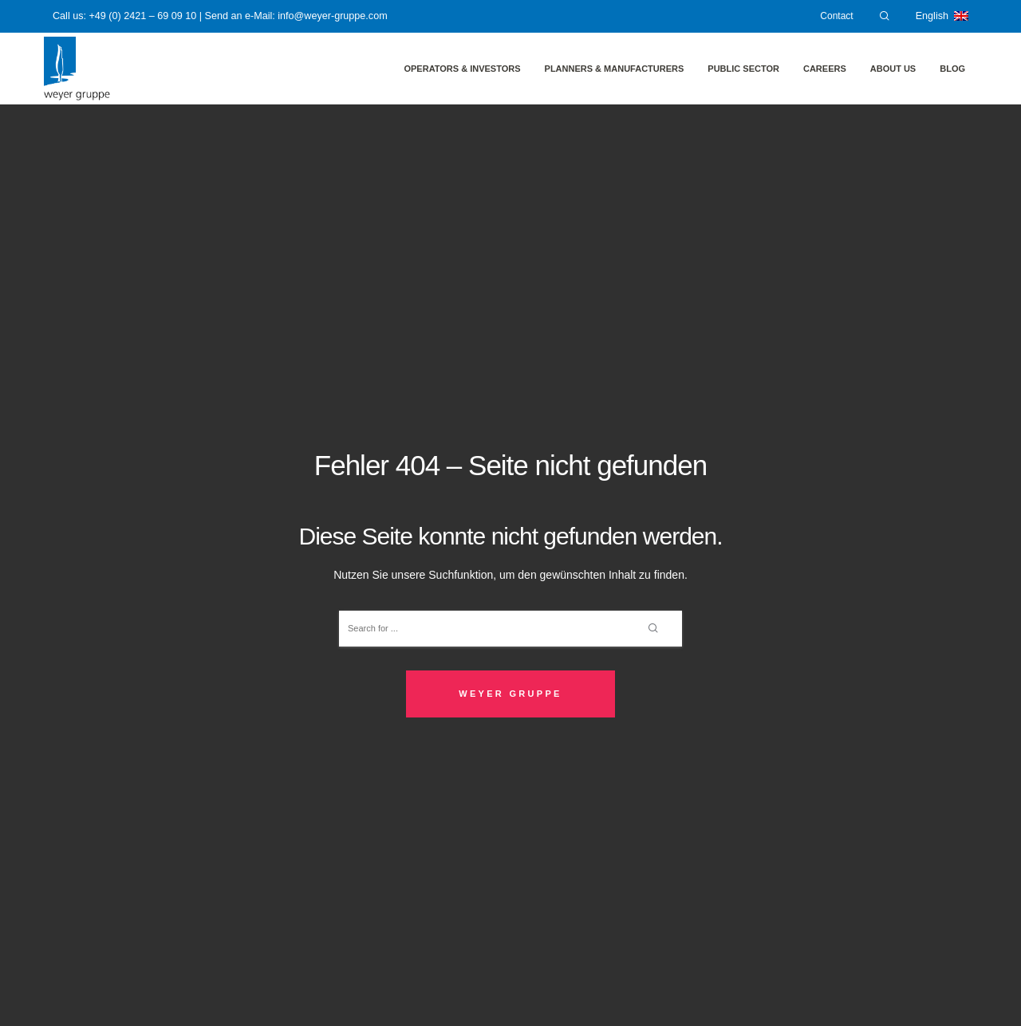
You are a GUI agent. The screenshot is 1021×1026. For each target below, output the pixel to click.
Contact (836, 16)
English (942, 16)
